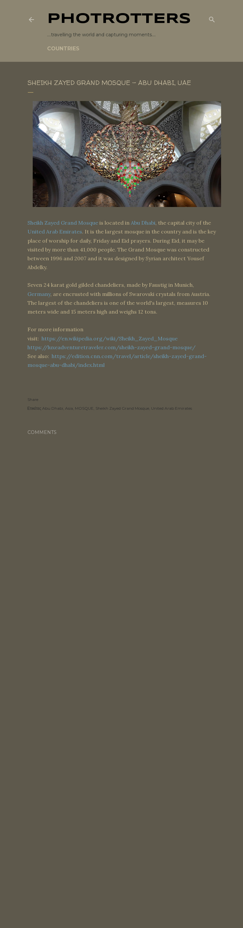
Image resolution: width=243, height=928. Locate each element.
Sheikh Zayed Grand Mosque (62, 222)
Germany (38, 294)
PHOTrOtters (119, 19)
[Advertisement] (121, 650)
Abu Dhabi (143, 222)
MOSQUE (84, 408)
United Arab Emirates (54, 231)
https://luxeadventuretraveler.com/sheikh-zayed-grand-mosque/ (111, 347)
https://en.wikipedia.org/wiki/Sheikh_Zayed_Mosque (110, 338)
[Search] (212, 18)
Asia (69, 408)
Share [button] (32, 399)
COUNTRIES (63, 48)
